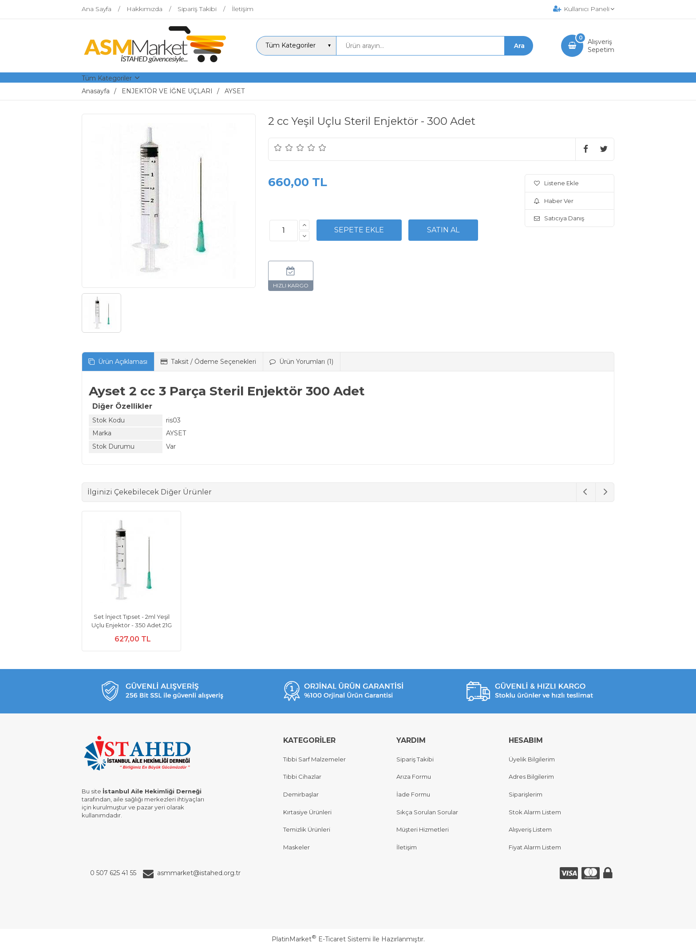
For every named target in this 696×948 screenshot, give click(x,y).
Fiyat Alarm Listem (535, 847)
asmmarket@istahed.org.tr (199, 873)
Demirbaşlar (301, 794)
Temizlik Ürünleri (306, 829)
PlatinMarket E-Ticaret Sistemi (321, 939)
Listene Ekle (556, 183)
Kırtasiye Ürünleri (307, 812)
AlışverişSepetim (601, 46)
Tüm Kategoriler (107, 78)
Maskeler (296, 847)
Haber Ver (553, 200)
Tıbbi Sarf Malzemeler (314, 759)
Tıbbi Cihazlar (302, 776)
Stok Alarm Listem (535, 812)
